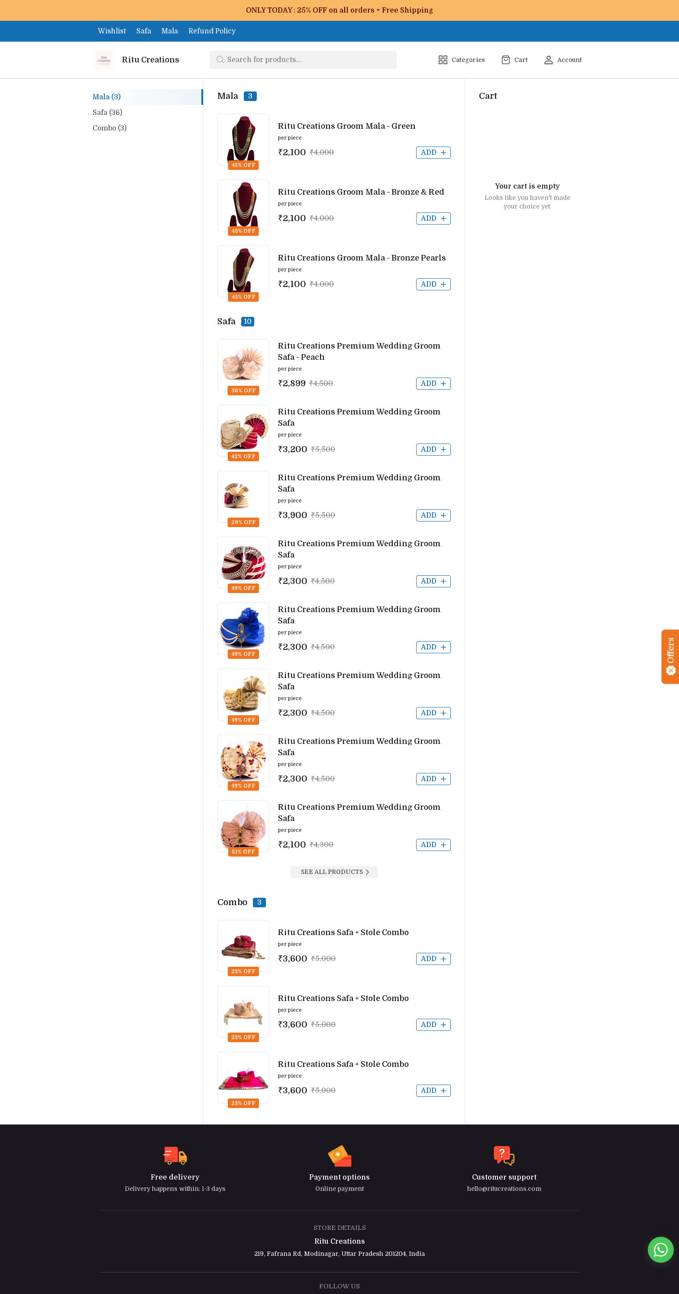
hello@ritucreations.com (504, 1188)
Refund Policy (212, 31)
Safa (143, 31)
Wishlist (112, 31)
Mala (170, 31)
